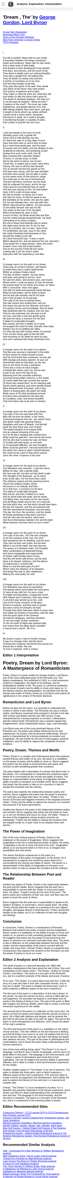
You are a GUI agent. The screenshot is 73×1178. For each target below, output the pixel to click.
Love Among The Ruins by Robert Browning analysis (29, 1161)
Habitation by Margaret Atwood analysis (23, 1171)
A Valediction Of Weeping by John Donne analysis (28, 1169)
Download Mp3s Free (14, 34)
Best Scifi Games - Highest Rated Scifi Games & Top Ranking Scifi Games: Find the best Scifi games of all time (34, 1129)
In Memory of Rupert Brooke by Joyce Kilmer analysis (30, 1176)
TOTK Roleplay (11, 42)
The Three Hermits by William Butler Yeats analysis (29, 1166)
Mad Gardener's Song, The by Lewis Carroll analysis (29, 1156)
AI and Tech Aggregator (15, 32)
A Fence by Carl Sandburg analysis (21, 1164)
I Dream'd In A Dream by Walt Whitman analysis (27, 1158)
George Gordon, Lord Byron (29, 19)
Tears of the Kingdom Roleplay (18, 37)
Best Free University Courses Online (21, 40)
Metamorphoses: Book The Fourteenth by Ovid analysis (31, 1174)
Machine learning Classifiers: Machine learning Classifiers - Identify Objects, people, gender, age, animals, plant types (33, 1124)
